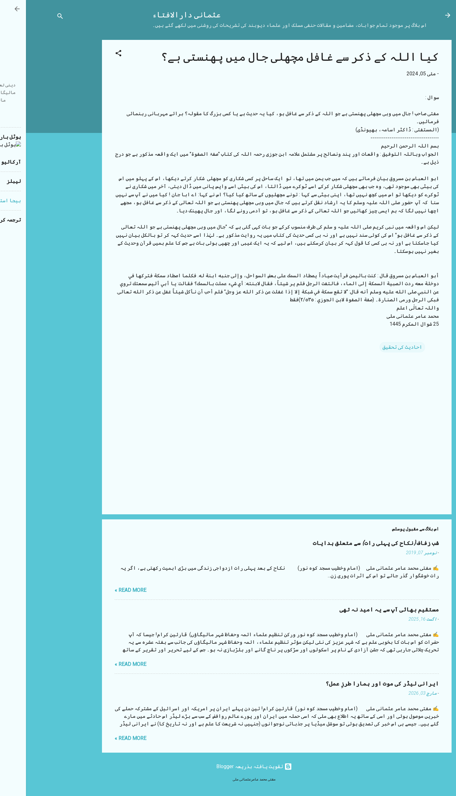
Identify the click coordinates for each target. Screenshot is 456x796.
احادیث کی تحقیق (376, 347)
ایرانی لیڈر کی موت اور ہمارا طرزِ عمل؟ (356, 684)
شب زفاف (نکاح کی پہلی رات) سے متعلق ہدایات (350, 543)
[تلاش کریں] (34, 17)
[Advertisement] (50, 135)
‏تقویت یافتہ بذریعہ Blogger (228, 766)
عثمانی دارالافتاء (160, 15)
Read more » (104, 590)
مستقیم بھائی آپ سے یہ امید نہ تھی (363, 610)
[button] (92, 54)
